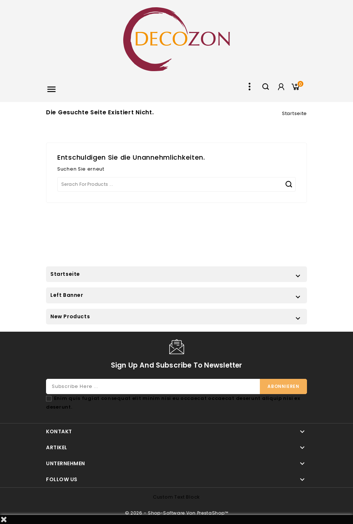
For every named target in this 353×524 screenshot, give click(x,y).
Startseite (65, 274)
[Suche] (176, 184)
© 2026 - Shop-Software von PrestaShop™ (176, 513)
